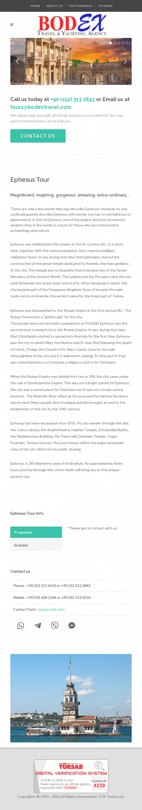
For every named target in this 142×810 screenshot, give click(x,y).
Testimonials (80, 6)
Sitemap (106, 6)
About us (54, 6)
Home (35, 6)
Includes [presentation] (21, 545)
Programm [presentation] (23, 532)
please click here (51, 609)
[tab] (36, 532)
